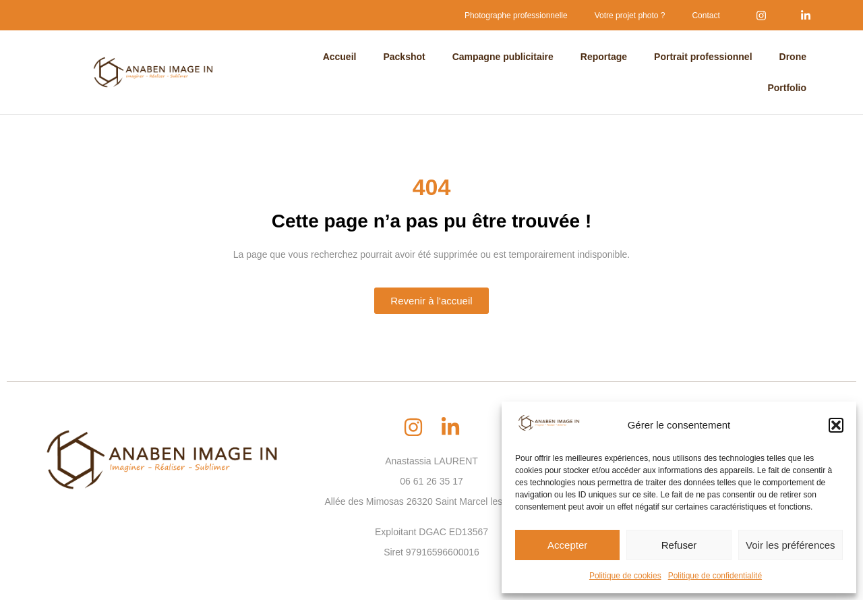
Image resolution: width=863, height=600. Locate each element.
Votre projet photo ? (630, 15)
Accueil (340, 56)
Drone (792, 56)
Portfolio (786, 87)
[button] (836, 425)
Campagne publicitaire (503, 56)
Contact (705, 15)
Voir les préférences (790, 545)
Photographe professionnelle (516, 15)
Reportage (604, 56)
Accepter (567, 545)
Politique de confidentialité (715, 575)
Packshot (404, 56)
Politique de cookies (625, 575)
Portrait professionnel (703, 56)
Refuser (679, 545)
